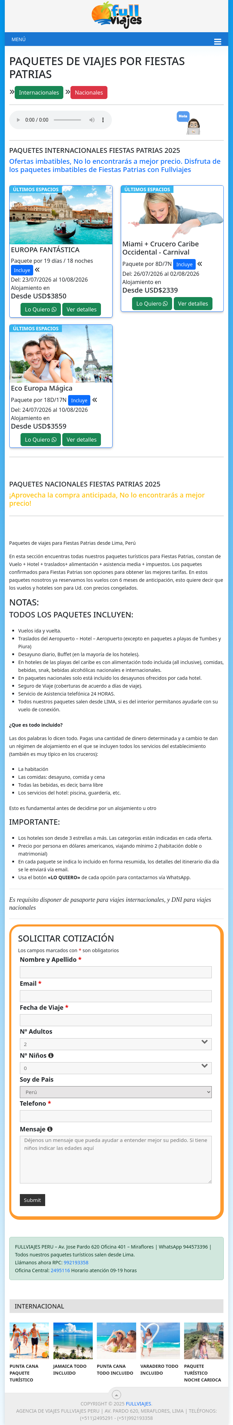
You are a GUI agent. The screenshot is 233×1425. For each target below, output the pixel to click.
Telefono (35, 1103)
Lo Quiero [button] (40, 309)
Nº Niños (102, 1055)
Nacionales (89, 92)
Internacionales (39, 92)
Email (31, 983)
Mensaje (116, 1129)
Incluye (22, 270)
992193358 (76, 1262)
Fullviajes (138, 1403)
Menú (19, 39)
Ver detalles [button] (82, 309)
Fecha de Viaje (44, 1007)
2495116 (60, 1270)
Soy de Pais (37, 1079)
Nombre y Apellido (51, 959)
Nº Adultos (36, 1031)
